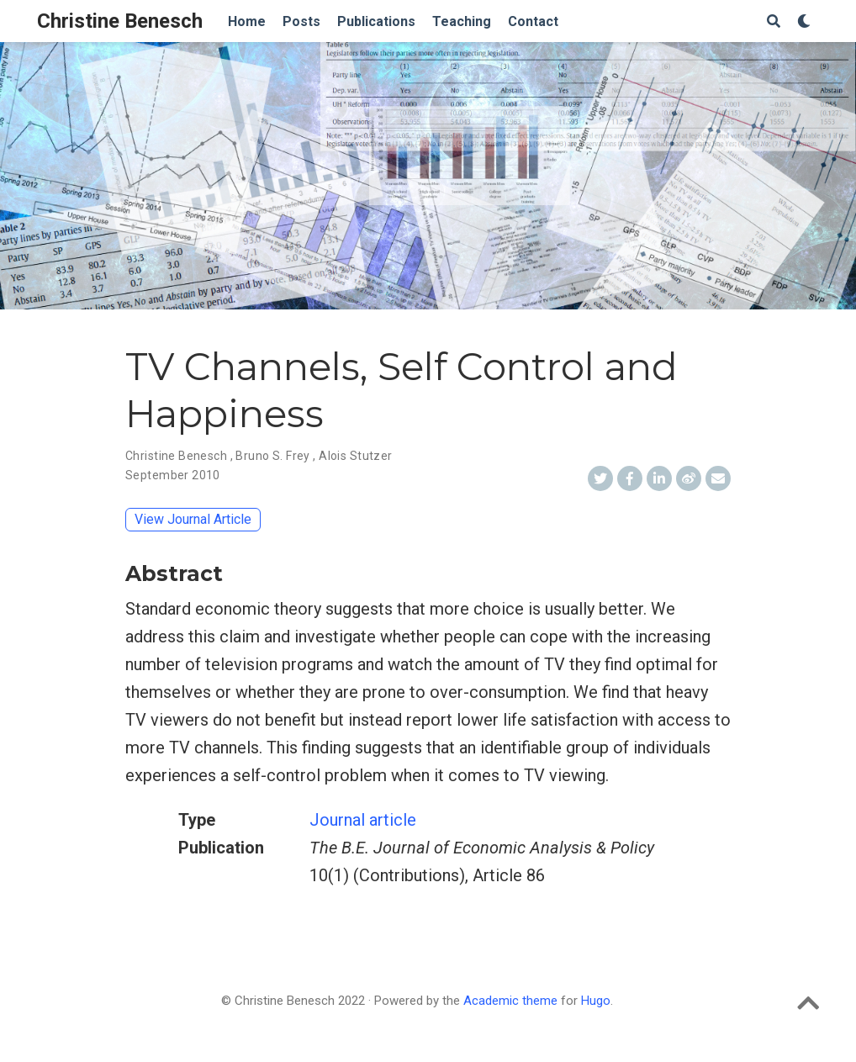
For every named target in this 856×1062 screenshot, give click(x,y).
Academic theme (510, 1000)
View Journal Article (193, 519)
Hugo (595, 1000)
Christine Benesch (120, 21)
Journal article (362, 820)
